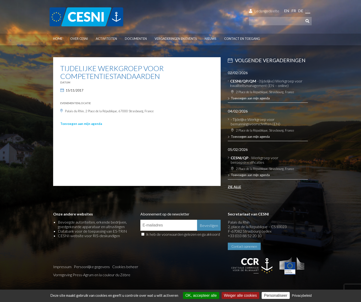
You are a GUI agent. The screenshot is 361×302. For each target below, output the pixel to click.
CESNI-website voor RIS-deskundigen (89, 235)
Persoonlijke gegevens (92, 266)
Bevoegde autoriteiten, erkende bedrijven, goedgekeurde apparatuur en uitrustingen (92, 224)
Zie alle (234, 187)
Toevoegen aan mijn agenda (81, 124)
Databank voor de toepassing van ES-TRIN (92, 231)
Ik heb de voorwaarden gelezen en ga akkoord (183, 234)
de (300, 10)
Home (57, 39)
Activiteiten (106, 39)
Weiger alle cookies (240, 295)
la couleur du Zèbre (114, 274)
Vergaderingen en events (176, 39)
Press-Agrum (83, 274)
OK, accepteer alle (201, 295)
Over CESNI (79, 39)
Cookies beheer (125, 266)
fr (293, 10)
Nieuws (210, 39)
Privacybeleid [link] (302, 295)
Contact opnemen (244, 246)
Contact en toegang (242, 39)
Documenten (136, 39)
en (286, 10)
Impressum (62, 266)
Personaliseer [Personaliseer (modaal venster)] (275, 295)
